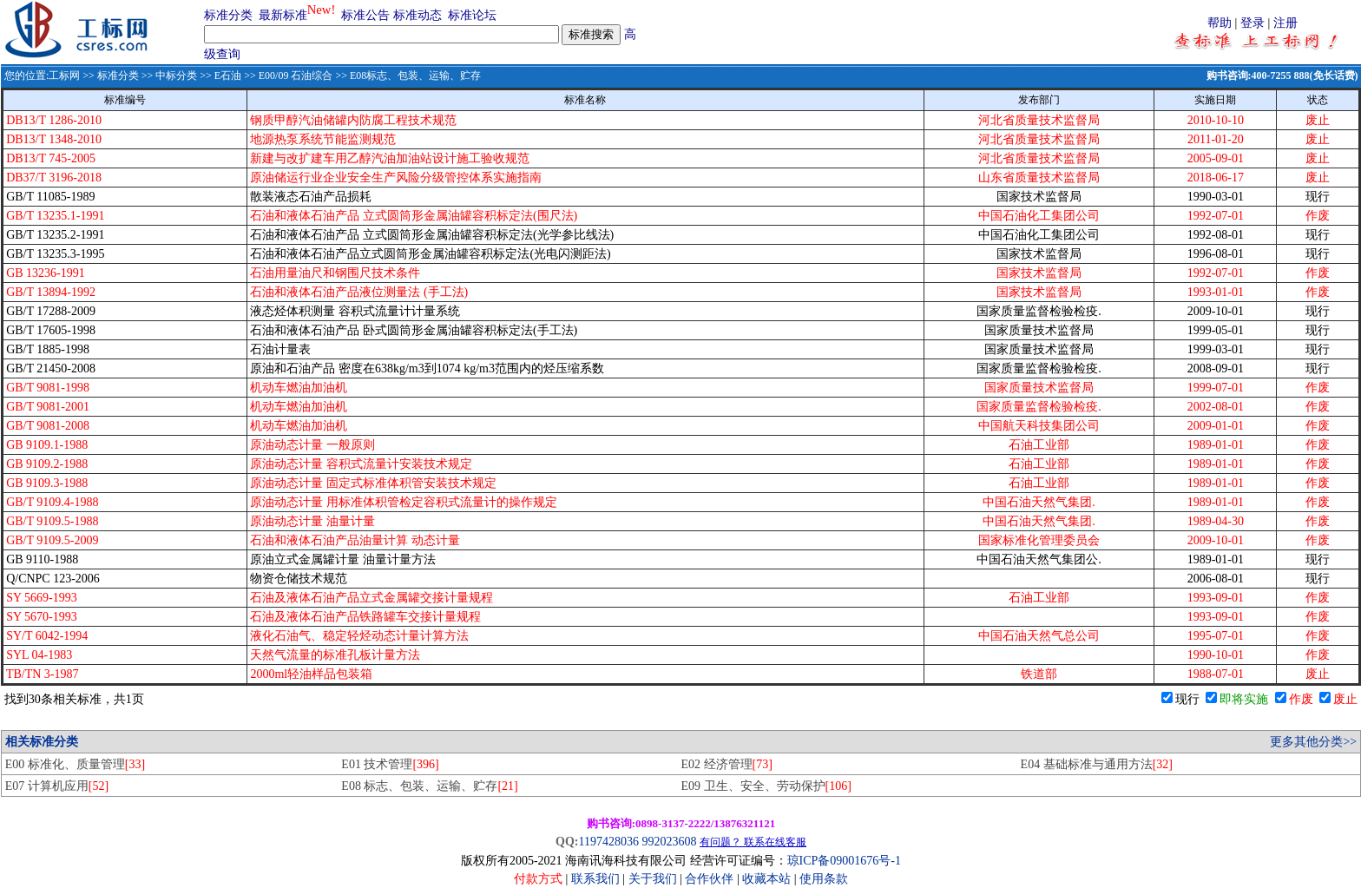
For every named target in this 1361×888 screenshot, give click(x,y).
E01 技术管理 (389, 764)
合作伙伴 (709, 878)
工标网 (64, 75)
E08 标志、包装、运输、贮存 (429, 786)
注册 (1285, 23)
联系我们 (595, 878)
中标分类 (176, 75)
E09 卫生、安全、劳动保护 (765, 786)
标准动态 (417, 15)
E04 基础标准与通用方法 (1097, 764)
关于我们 (654, 878)
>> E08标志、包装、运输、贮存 (406, 75)
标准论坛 (472, 15)
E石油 (227, 75)
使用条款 (823, 878)
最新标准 (283, 15)
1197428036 (608, 841)
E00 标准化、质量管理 (75, 764)
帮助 (1219, 23)
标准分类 (228, 15)
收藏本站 (766, 878)
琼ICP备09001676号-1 (844, 860)
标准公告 (365, 15)
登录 (1252, 23)
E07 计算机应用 (56, 786)
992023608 (668, 841)
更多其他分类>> (1313, 741)
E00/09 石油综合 (296, 75)
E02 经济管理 (726, 764)
